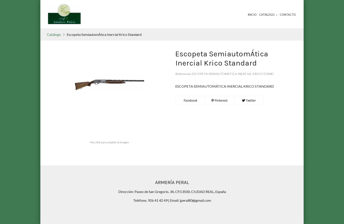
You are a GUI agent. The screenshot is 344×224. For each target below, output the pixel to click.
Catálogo (54, 34)
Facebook (190, 100)
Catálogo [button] (268, 14)
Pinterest (219, 100)
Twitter (249, 100)
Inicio (252, 14)
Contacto (288, 14)
